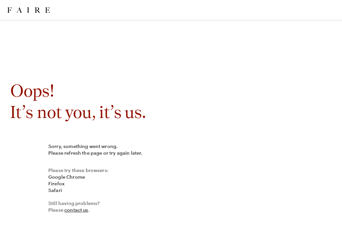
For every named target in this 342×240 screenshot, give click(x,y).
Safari (55, 190)
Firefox (56, 183)
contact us (76, 210)
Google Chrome (66, 177)
